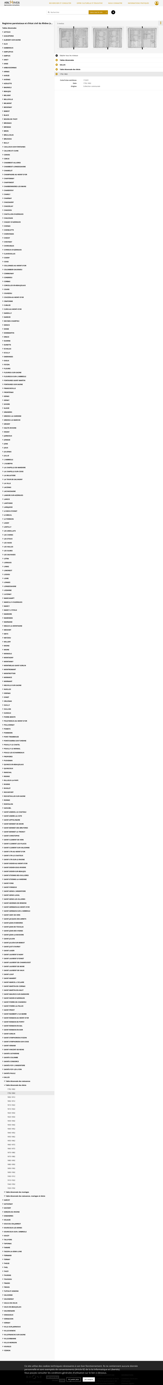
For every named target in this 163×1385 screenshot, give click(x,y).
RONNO (7, 800)
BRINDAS (7, 127)
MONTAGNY (8, 657)
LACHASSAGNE (10, 491)
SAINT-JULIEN (9, 939)
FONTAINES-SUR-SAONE (13, 384)
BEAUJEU (7, 91)
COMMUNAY (9, 273)
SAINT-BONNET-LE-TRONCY (14, 832)
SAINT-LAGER (9, 950)
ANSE (6, 64)
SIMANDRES (8, 1216)
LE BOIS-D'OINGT (10, 511)
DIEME (6, 329)
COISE (6, 262)
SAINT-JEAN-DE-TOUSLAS (14, 927)
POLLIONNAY (9, 725)
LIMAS (6, 566)
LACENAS (7, 487)
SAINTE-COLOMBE (11, 1057)
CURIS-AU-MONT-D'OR (13, 309)
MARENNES (8, 618)
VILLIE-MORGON (10, 1342)
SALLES (7, 1077)
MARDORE (8, 614)
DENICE (7, 325)
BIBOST (7, 111)
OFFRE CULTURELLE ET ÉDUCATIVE (90, 3)
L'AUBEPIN (8, 463)
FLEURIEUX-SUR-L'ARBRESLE (15, 376)
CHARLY (7, 194)
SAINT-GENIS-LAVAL (12, 895)
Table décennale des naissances (18, 1081)
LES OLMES (8, 551)
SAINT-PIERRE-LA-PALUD (13, 1006)
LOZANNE (8, 590)
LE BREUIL (8, 515)
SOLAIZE (7, 1220)
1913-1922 (11, 1180)
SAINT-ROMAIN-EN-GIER (13, 1030)
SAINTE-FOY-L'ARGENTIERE (14, 1065)
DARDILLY (8, 313)
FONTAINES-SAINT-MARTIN (14, 380)
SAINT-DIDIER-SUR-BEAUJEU (15, 871)
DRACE (6, 337)
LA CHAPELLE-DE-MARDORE (15, 467)
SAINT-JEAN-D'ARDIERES (13, 923)
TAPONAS (8, 1243)
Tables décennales (9, 28)
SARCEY (7, 1200)
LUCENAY (7, 594)
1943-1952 (11, 1184)
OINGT (6, 697)
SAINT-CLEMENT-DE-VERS (14, 840)
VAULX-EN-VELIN (10, 1303)
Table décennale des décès (16, 1085)
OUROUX (7, 713)
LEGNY (6, 523)
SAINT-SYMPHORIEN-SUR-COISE (16, 1042)
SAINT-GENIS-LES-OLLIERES (14, 899)
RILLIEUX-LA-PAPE (11, 780)
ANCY (6, 60)
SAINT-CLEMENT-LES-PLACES (15, 844)
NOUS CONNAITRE (115, 3)
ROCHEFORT (8, 792)
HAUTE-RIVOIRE (10, 428)
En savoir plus (73, 1379)
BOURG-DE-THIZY (10, 119)
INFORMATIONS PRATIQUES (138, 3)
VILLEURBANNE (10, 1338)
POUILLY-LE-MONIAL (12, 749)
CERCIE (6, 159)
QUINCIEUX (8, 768)
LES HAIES (8, 543)
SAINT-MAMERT (10, 978)
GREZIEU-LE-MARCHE (12, 420)
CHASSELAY (8, 206)
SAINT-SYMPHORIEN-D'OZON (15, 1038)
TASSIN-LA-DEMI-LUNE (13, 1251)
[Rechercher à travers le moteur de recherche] (69, 12)
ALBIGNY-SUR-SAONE (12, 40)
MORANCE (8, 677)
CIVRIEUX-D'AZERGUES (13, 250)
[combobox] (98, 12)
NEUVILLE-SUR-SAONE (12, 685)
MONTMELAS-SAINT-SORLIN (15, 665)
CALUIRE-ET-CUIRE (11, 151)
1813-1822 (11, 1105)
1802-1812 (11, 1097)
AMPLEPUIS (8, 52)
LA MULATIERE (10, 475)
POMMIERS (8, 733)
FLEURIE (7, 368)
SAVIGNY (7, 1208)
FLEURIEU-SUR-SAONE (12, 372)
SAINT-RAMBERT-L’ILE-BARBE (15, 1014)
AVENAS (7, 79)
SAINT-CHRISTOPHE (11, 836)
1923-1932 (11, 1188)
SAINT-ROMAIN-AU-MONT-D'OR (16, 1018)
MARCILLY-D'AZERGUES (13, 602)
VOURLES (7, 1346)
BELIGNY (7, 95)
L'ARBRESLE (8, 459)
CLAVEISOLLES (9, 254)
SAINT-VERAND (10, 1045)
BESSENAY (8, 107)
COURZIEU (8, 293)
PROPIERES (8, 756)
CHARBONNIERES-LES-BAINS (15, 186)
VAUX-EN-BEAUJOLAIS (12, 1307)
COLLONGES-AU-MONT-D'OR (15, 265)
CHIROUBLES (9, 246)
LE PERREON (9, 519)
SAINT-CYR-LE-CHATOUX (13, 855)
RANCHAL (8, 772)
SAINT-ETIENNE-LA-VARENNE (15, 879)
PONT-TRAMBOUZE (11, 737)
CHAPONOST (9, 182)
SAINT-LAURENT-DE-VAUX (14, 970)
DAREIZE (7, 317)
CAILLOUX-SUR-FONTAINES (14, 147)
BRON (6, 131)
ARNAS (6, 71)
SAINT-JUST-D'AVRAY (12, 947)
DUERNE (7, 341)
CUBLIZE (7, 305)
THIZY (6, 1271)
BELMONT (8, 103)
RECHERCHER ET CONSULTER (60, 3)
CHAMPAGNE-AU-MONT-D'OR (15, 174)
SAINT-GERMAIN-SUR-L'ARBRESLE (17, 911)
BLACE (6, 115)
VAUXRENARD (9, 1311)
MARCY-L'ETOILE (10, 610)
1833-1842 (11, 1121)
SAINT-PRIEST (9, 1010)
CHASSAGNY (9, 202)
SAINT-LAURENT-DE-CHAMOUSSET (17, 962)
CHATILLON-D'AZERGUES (13, 214)
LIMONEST (8, 570)
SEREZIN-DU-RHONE (12, 1212)
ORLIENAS (8, 701)
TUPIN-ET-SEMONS (11, 1291)
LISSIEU (7, 574)
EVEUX (6, 361)
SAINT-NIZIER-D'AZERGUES (14, 998)
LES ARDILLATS (10, 531)
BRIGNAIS (8, 123)
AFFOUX (7, 32)
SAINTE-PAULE (9, 1073)
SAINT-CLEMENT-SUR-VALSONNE (17, 848)
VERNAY (7, 1323)
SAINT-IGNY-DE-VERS (12, 915)
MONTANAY (8, 661)
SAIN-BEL (7, 808)
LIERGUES (8, 562)
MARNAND (8, 622)
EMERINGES (8, 357)
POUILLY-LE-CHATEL (12, 745)
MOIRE (6, 650)
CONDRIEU (8, 277)
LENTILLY (7, 527)
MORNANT (8, 681)
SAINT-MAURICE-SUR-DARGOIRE (16, 994)
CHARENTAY (9, 190)
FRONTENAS (8, 392)
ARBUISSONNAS (10, 68)
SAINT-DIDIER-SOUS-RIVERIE (15, 867)
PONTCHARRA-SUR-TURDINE (15, 741)
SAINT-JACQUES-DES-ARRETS (15, 919)
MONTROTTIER (9, 673)
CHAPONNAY (9, 178)
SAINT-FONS (9, 883)
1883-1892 (11, 1160)
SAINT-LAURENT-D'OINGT (14, 958)
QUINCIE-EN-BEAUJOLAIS (14, 764)
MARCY (7, 606)
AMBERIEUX (8, 48)
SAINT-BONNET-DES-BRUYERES (16, 828)
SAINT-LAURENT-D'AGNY (13, 954)
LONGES (7, 582)
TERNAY (7, 1259)
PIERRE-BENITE (10, 717)
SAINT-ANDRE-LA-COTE (13, 816)
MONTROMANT (10, 669)
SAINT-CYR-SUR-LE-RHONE (14, 859)
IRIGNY (7, 432)
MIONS (6, 646)
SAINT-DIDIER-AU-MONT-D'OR (15, 863)
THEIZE (6, 1263)
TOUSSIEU (8, 1279)
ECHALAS (7, 349)
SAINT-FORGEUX (10, 887)
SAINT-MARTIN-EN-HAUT (13, 990)
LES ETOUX (8, 539)
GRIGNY (7, 424)
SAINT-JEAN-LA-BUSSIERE (14, 935)
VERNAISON (8, 1319)
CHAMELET (8, 170)
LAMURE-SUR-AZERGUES (13, 495)
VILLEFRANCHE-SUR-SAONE (14, 1335)
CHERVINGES (9, 234)
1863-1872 (11, 1144)
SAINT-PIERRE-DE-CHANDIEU (15, 1002)
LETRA (6, 558)
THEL (6, 1267)
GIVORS (7, 404)
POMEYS (7, 729)
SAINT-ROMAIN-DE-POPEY (14, 1022)
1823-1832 (11, 1113)
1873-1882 (11, 1152)
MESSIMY (7, 630)
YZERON (7, 1350)
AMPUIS (7, 56)
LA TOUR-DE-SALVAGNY (13, 479)
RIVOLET (7, 788)
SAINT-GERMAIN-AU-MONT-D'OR (17, 907)
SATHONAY (8, 1204)
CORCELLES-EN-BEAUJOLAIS (15, 285)
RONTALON (8, 804)
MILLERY (7, 642)
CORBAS (7, 281)
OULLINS (7, 709)
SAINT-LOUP (9, 974)
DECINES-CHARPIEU (11, 321)
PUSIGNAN (8, 760)
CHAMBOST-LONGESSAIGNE (15, 167)
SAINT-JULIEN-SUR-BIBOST (14, 943)
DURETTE (7, 345)
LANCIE (7, 499)
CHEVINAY (8, 242)
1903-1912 (11, 1176)
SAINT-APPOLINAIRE (12, 820)
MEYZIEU (7, 638)
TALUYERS (8, 1240)
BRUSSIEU (8, 139)
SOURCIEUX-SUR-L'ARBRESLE (15, 1232)
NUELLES (7, 689)
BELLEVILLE (8, 99)
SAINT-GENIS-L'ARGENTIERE (15, 891)
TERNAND (8, 1255)
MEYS (6, 634)
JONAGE (7, 440)
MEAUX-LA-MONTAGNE (13, 626)
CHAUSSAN (8, 218)
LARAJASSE (8, 507)
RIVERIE (7, 784)
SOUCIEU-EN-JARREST (12, 1224)
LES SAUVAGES (10, 555)
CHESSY (7, 238)
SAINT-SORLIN (9, 1034)
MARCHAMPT (9, 598)
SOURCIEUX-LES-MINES (13, 1228)
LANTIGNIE (8, 503)
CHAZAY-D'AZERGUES (12, 222)
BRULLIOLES (9, 135)
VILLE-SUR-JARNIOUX (12, 1327)
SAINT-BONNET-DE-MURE (14, 824)
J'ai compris (88, 1379)
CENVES (7, 155)
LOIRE (6, 578)
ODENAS (7, 693)
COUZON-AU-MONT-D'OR (14, 297)
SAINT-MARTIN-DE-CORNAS (14, 986)
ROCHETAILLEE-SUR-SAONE (14, 796)
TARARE (7, 1247)
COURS (6, 289)
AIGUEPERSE (9, 36)
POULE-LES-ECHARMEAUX (14, 752)
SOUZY (6, 1236)
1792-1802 (11, 1089)
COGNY (7, 258)
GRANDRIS (8, 412)
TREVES (7, 1287)
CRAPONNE (8, 301)
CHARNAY (8, 198)
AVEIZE (6, 75)
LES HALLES (8, 547)
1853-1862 (11, 1137)
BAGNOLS (8, 87)
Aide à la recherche (55, 16)
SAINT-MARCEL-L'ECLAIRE (14, 982)
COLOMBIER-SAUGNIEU (13, 269)
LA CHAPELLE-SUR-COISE (13, 471)
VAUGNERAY (9, 1299)
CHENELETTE (9, 230)
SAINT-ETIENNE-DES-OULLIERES (16, 875)
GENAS (6, 396)
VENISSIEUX (8, 1315)
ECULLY (7, 353)
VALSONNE (8, 1295)
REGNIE (7, 776)
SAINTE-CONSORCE (11, 1061)
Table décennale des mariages (17, 1192)
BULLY (6, 143)
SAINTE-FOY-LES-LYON (13, 1069)
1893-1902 (11, 1168)
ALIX (6, 44)
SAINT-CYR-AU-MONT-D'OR (14, 851)
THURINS (7, 1275)
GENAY (6, 400)
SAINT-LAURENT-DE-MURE (14, 966)
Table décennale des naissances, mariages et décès (25, 1196)
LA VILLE (7, 483)
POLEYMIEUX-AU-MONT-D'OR (15, 721)
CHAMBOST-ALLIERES (12, 163)
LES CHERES (8, 535)
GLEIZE (6, 408)
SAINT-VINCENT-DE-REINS (14, 1049)
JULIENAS (7, 452)
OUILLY (7, 705)
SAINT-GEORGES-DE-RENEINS (15, 903)
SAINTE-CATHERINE (11, 1053)
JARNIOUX (8, 436)
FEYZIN (7, 364)
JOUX (6, 448)
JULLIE (6, 456)
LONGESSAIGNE (10, 586)
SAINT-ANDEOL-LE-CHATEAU (15, 812)
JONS (6, 444)
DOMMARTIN (9, 333)
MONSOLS (8, 654)
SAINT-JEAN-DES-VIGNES (13, 931)
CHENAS (7, 226)
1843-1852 (11, 1129)
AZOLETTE (8, 83)
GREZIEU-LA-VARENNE (12, 416)
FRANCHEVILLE (10, 388)
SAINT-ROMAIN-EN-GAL (13, 1026)
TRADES (7, 1283)
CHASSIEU (8, 210)
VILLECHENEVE (10, 1331)
